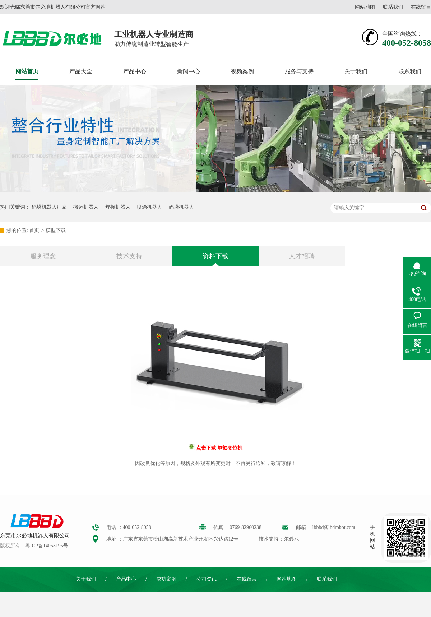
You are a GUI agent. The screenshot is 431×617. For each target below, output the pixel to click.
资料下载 (215, 256)
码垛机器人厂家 (49, 207)
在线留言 (421, 7)
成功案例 (166, 579)
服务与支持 (299, 71)
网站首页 (26, 71)
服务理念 (43, 256)
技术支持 (129, 256)
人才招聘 (302, 256)
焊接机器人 (117, 207)
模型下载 (56, 230)
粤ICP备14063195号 (46, 545)
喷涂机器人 (149, 207)
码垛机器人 (181, 207)
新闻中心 (188, 71)
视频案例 (242, 71)
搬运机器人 (85, 207)
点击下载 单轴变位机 (218, 448)
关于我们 (355, 71)
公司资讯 (206, 579)
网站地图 (365, 7)
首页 (34, 230)
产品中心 (134, 71)
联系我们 (393, 7)
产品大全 (80, 71)
